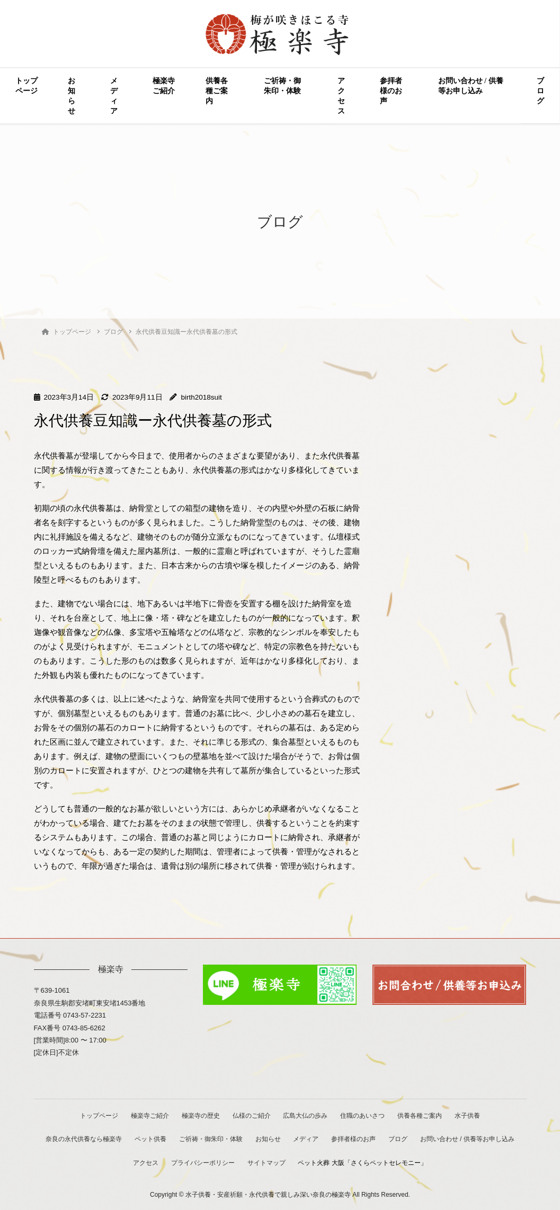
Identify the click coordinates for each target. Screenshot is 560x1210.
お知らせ (71, 96)
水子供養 (470, 1115)
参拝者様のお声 (391, 91)
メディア (114, 96)
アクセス (341, 96)
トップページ (26, 86)
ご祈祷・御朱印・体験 (282, 86)
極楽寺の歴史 (200, 1115)
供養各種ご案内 (217, 91)
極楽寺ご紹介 (164, 86)
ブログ (540, 91)
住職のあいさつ (364, 1115)
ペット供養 (149, 1139)
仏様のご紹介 (251, 1115)
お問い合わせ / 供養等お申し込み (470, 86)
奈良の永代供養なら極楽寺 (81, 1139)
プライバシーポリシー (203, 1162)
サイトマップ (267, 1162)
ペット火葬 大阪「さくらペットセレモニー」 (363, 1162)
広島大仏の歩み (306, 1115)
